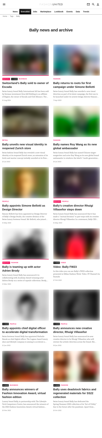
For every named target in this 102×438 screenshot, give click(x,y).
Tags (11, 16)
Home (5, 16)
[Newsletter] (88, 4)
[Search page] (93, 4)
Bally (18, 16)
